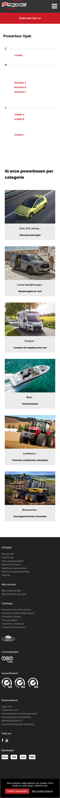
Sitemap (6, 575)
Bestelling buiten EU (12, 720)
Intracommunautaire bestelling (18, 724)
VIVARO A (19, 114)
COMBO (18, 55)
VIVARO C (19, 135)
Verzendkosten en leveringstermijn (19, 713)
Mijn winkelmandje (11, 590)
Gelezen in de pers (11, 564)
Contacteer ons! (10, 710)
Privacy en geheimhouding (15, 571)
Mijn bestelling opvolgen (14, 594)
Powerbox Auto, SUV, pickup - (17, 609)
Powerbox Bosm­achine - (14, 627)
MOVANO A (20, 83)
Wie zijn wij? (8, 554)
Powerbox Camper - (12, 616)
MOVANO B (20, 87)
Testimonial (7, 557)
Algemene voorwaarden (14, 568)
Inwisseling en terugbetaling (16, 717)
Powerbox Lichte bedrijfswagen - (19, 613)
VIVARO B (19, 119)
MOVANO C (20, 92)
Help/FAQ (7, 706)
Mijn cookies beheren (42, 791)
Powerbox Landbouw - (13, 623)
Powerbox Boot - (10, 620)
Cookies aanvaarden (17, 791)
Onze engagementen (12, 561)
